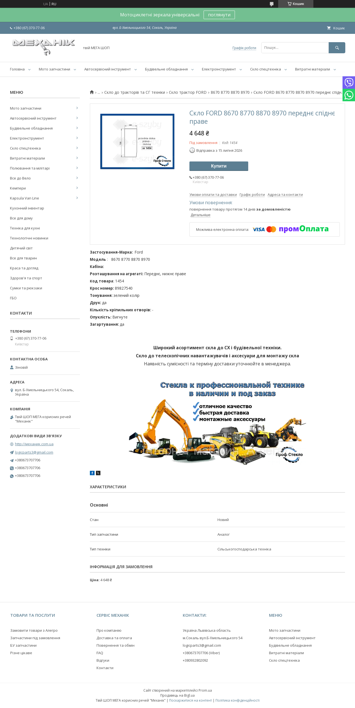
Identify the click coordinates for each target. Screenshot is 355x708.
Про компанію (109, 630)
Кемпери (18, 188)
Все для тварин (23, 258)
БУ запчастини (23, 645)
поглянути (219, 15)
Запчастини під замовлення (35, 637)
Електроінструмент (219, 69)
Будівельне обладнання (166, 69)
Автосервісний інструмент (107, 69)
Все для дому (21, 218)
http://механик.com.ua (34, 444)
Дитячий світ (21, 248)
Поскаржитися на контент (190, 700)
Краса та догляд (24, 268)
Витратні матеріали (312, 69)
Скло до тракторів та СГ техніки (134, 92)
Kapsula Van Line (24, 198)
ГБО (13, 297)
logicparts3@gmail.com (34, 452)
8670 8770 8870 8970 (230, 92)
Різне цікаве (21, 652)
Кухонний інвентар (27, 208)
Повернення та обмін (116, 645)
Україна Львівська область (207, 630)
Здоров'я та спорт (26, 277)
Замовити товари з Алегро (34, 630)
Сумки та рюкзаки (26, 287)
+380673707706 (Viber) (201, 652)
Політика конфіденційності (237, 700)
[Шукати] (337, 47)
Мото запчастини (54, 69)
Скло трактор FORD (188, 92)
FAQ (100, 652)
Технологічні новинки (29, 238)
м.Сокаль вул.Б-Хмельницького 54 (212, 637)
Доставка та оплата (114, 637)
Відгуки (103, 660)
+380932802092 (195, 660)
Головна (17, 69)
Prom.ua (205, 690)
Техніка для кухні (25, 228)
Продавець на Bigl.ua (177, 695)
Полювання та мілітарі (30, 168)
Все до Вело (20, 178)
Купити (219, 166)
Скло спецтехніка (265, 69)
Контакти (105, 667)
